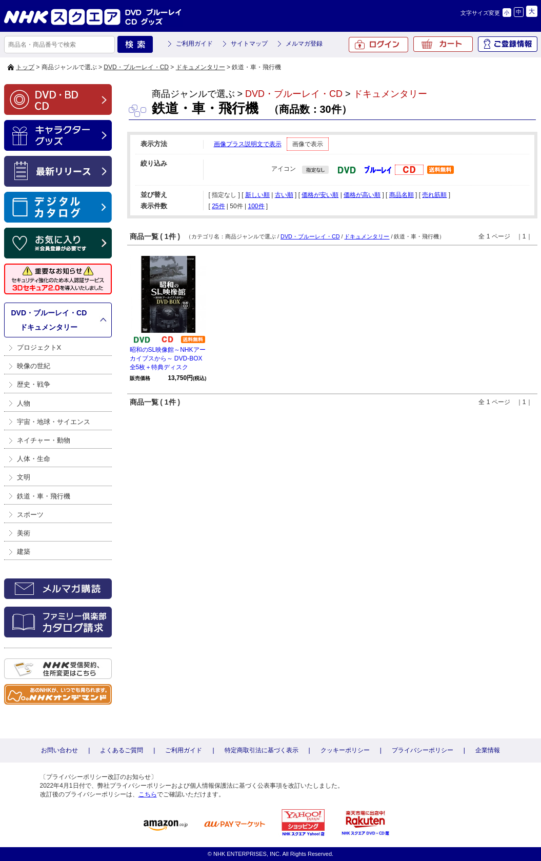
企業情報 (487, 750)
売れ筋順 (434, 194)
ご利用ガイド (194, 43)
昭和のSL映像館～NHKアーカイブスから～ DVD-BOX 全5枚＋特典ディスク (168, 358)
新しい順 (257, 194)
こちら (147, 794)
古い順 (284, 194)
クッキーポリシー (345, 750)
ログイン (378, 44)
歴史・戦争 (33, 384)
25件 (218, 206)
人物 (23, 403)
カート (443, 44)
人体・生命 (33, 459)
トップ (25, 67)
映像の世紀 (33, 366)
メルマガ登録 (304, 43)
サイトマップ (249, 43)
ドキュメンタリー (200, 67)
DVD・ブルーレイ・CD (136, 67)
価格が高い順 (362, 194)
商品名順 (401, 194)
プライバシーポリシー (422, 750)
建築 (23, 551)
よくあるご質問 (121, 750)
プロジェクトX (39, 347)
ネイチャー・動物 (43, 440)
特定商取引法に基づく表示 (261, 750)
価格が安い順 (320, 194)
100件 (256, 206)
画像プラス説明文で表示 (248, 144)
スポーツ (30, 514)
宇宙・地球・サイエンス (53, 422)
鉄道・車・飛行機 (43, 496)
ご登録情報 (507, 44)
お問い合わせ (59, 750)
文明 (23, 477)
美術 (23, 533)
